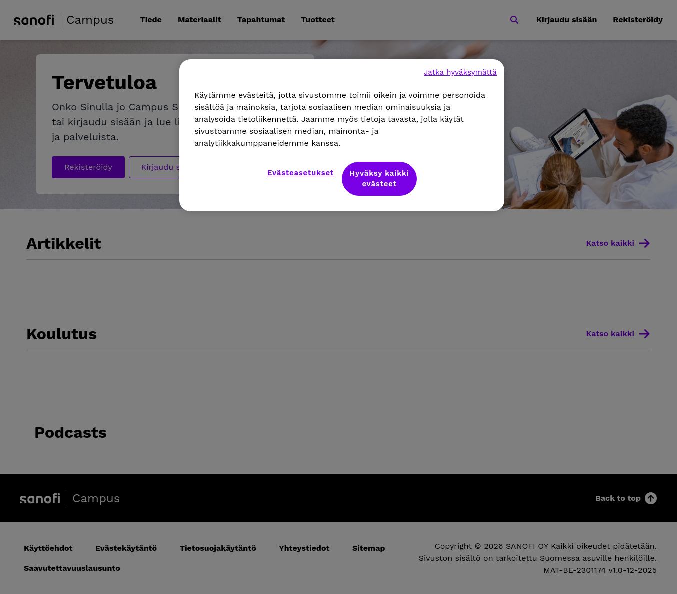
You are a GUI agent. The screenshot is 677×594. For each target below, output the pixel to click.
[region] (342, 135)
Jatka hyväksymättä (460, 72)
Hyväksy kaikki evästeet (380, 178)
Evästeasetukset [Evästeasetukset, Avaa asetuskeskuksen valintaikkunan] (301, 172)
